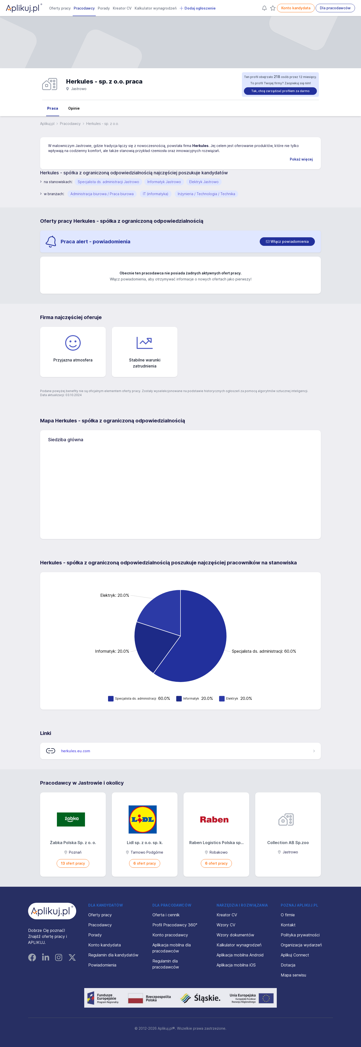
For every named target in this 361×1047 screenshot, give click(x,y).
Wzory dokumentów (235, 934)
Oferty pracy (60, 8)
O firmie (288, 914)
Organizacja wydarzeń (301, 944)
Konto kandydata (295, 8)
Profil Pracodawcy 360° (174, 924)
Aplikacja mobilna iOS (236, 964)
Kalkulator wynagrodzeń (155, 8)
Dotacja (288, 964)
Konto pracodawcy (170, 934)
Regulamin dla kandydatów (113, 954)
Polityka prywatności (300, 934)
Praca (52, 108)
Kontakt (288, 924)
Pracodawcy (84, 8)
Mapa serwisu (293, 975)
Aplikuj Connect (295, 954)
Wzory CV (226, 924)
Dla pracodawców (335, 8)
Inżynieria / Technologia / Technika (206, 194)
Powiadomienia (102, 964)
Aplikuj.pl (47, 123)
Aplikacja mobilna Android (240, 954)
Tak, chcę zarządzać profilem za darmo (280, 91)
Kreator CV (122, 8)
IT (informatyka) (155, 194)
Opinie (74, 108)
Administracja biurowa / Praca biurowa (102, 194)
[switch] (287, 241)
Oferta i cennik (166, 914)
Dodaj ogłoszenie (197, 8)
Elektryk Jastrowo (204, 182)
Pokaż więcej (301, 159)
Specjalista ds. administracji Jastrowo (108, 182)
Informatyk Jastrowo (164, 182)
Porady (104, 8)
